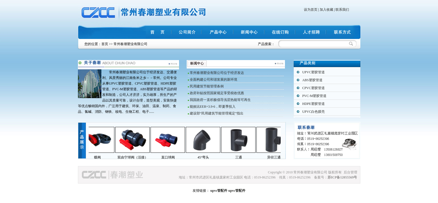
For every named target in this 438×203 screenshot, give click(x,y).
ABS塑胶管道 (312, 80)
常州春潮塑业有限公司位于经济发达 (217, 73)
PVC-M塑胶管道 (314, 96)
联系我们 (342, 10)
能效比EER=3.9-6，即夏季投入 (213, 107)
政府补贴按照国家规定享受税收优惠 (217, 93)
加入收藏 (326, 10)
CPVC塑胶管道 (313, 88)
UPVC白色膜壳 (313, 112)
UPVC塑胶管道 (313, 72)
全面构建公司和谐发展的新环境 (213, 79)
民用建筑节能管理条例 (207, 86)
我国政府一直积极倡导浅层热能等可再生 (220, 100)
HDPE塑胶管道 (313, 104)
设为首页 (310, 10)
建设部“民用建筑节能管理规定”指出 (217, 113)
